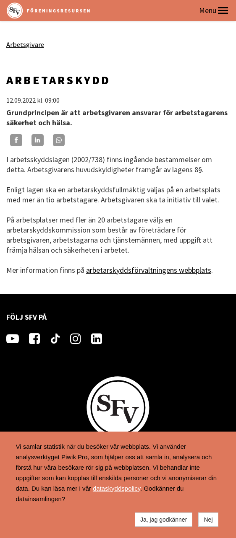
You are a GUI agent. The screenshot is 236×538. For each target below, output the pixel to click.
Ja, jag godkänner (163, 519)
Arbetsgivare (25, 44)
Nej (208, 519)
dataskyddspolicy (116, 488)
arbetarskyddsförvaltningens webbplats (148, 270)
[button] (223, 10)
